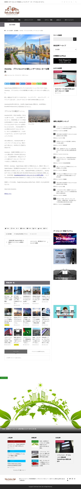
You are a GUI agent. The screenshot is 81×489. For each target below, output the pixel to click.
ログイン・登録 (48, 20)
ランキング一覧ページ (18, 470)
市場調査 (65, 179)
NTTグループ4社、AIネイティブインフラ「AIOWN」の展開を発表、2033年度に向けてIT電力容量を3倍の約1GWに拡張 (66, 200)
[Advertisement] (49, 10)
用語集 (39, 20)
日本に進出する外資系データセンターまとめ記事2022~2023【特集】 (66, 183)
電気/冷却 (65, 145)
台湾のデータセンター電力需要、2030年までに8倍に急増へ (66, 142)
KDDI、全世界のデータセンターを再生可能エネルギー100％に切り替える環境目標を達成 (66, 150)
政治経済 (65, 195)
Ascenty (17, 233)
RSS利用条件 (32, 478)
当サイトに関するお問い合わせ (57, 478)
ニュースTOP (11, 20)
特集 (19, 20)
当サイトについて (69, 20)
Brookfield (21, 233)
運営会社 (22, 480)
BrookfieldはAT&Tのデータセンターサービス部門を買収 (28, 175)
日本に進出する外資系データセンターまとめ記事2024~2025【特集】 (66, 135)
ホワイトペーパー (29, 20)
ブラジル (26, 233)
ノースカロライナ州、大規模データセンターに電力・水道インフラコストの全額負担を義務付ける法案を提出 (66, 191)
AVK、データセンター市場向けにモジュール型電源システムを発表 (66, 167)
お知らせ (58, 20)
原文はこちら (7, 193)
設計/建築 (12, 24)
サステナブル (65, 154)
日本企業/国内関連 (66, 204)
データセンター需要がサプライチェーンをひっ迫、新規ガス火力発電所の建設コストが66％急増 (66, 175)
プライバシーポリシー (42, 478)
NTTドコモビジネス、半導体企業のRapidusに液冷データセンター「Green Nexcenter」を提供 (66, 159)
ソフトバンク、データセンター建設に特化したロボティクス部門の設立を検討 (66, 127)
